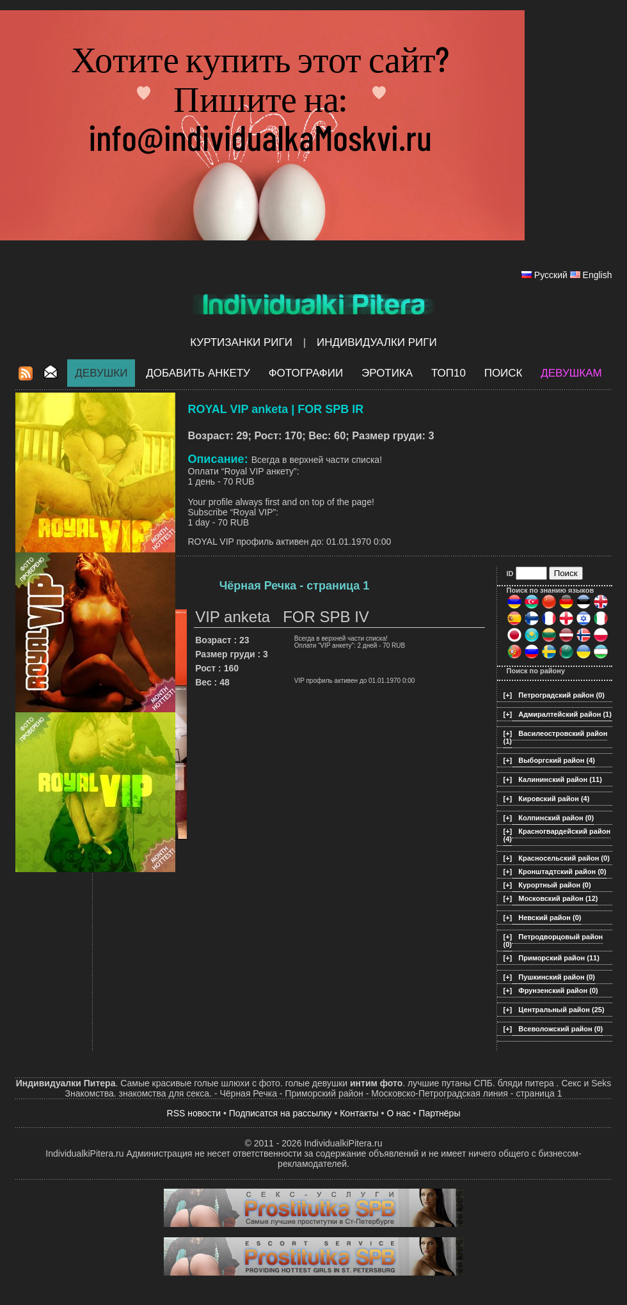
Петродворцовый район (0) (553, 940)
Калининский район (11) (560, 779)
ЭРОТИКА (387, 373)
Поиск (503, 373)
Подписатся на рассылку (280, 1113)
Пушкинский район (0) (556, 977)
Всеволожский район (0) (560, 1029)
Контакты (359, 1113)
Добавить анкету (198, 373)
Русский (550, 275)
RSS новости (194, 1113)
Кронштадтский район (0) (562, 871)
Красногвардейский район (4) (557, 835)
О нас (398, 1113)
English (597, 275)
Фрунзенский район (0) (558, 990)
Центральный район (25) (561, 1009)
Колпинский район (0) (556, 818)
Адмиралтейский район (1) (565, 714)
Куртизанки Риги (241, 342)
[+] (508, 695)
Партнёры (439, 1113)
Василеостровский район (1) (556, 737)
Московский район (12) (558, 898)
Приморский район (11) (558, 958)
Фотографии (306, 373)
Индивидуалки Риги (377, 342)
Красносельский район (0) (564, 858)
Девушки (101, 373)
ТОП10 (448, 373)
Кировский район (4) (553, 798)
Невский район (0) (549, 917)
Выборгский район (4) (556, 760)
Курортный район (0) (554, 885)
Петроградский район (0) (561, 695)
